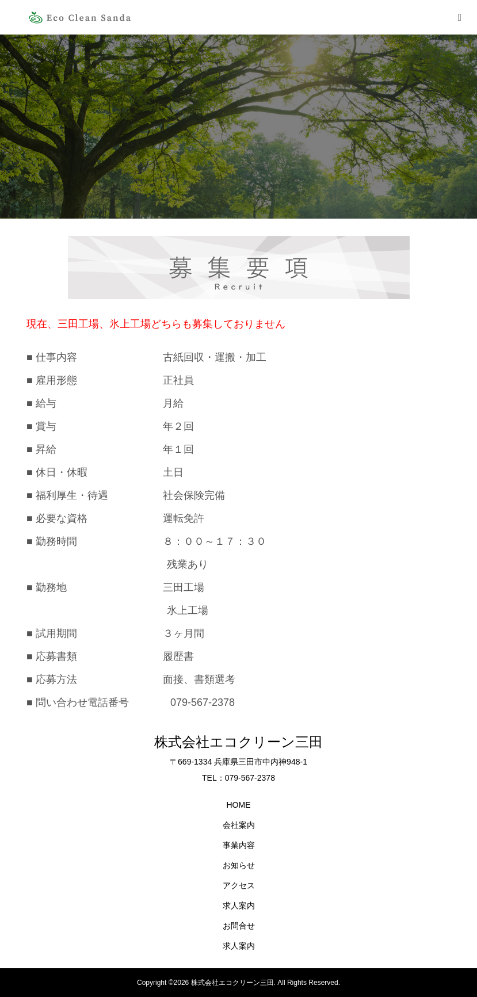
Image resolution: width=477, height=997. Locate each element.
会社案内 (239, 825)
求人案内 (239, 905)
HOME (239, 804)
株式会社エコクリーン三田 (238, 742)
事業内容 (239, 845)
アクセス (239, 885)
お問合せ (239, 925)
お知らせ (239, 865)
